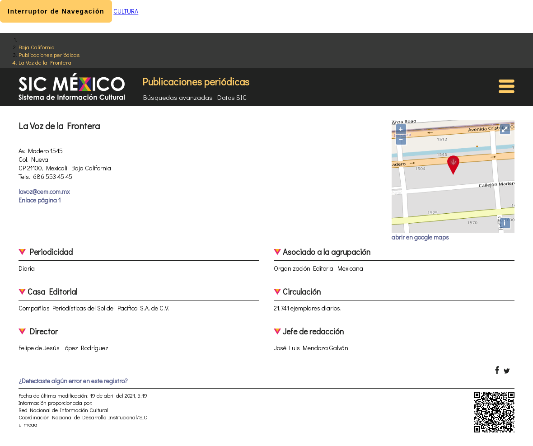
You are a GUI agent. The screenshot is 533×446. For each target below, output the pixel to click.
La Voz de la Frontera (45, 62)
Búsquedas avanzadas (178, 97)
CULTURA (125, 11)
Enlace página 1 (40, 200)
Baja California (37, 47)
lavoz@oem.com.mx (44, 191)
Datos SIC (232, 97)
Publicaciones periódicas (49, 54)
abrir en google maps (420, 237)
